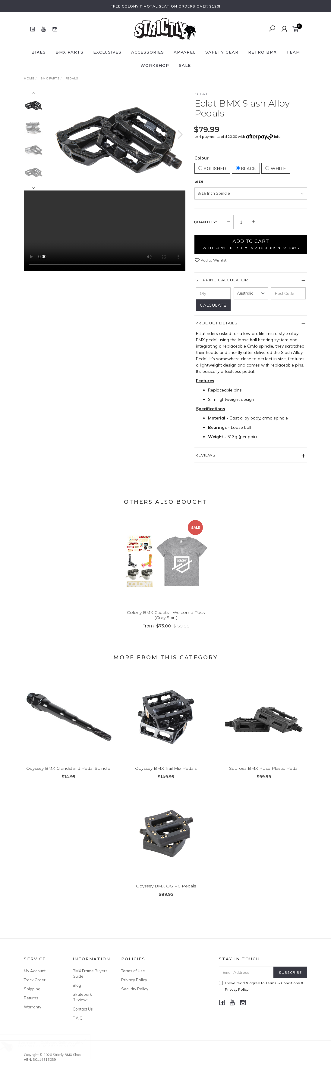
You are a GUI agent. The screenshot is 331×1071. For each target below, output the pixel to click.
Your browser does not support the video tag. (104, 230)
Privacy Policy (134, 979)
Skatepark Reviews (82, 997)
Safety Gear (221, 52)
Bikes (38, 52)
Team (293, 52)
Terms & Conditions (283, 983)
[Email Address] (246, 972)
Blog (77, 985)
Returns (31, 997)
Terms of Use (133, 970)
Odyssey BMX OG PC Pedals (166, 894)
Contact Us (83, 1009)
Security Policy (134, 988)
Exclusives (107, 52)
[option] (118, 140)
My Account (35, 970)
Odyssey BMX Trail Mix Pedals (166, 777)
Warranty (32, 1006)
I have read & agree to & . (261, 986)
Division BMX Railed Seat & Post (52, 1046)
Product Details (216, 322)
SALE (185, 65)
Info (277, 136)
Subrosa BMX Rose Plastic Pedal (263, 777)
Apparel (185, 52)
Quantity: (205, 222)
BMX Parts (69, 52)
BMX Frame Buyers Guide (90, 973)
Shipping (32, 988)
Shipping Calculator (221, 279)
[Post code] (288, 293)
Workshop (154, 65)
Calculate (213, 305)
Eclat (201, 93)
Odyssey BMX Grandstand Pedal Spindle (68, 777)
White (275, 168)
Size (198, 181)
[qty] (213, 293)
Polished (212, 168)
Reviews (205, 455)
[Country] (251, 293)
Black (246, 168)
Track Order (35, 979)
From (166, 635)
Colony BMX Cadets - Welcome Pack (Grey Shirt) (166, 623)
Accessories (147, 52)
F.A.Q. (78, 1018)
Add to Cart (251, 244)
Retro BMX (262, 52)
